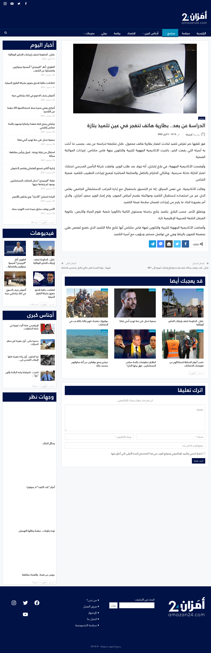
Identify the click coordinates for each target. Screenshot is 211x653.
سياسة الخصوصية (86, 625)
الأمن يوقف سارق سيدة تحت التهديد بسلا (33, 208)
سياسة (186, 33)
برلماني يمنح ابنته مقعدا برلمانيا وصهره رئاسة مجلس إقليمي (31, 125)
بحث (113, 605)
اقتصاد (131, 33)
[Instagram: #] (13, 602)
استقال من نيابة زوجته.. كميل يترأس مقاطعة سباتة (32, 154)
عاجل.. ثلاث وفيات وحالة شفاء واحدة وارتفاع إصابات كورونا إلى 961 (178, 267)
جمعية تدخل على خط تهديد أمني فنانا (36, 139)
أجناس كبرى (151, 33)
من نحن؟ (92, 600)
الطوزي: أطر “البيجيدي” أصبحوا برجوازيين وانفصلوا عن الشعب (34, 68)
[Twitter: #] (25, 602)
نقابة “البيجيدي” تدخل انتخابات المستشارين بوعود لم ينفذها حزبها (32, 182)
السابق (201, 373)
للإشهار (92, 612)
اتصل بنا (92, 618)
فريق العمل (90, 606)
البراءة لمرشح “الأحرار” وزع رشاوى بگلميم (33, 196)
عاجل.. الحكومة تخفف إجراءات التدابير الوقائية (31, 54)
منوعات (90, 33)
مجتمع (171, 33)
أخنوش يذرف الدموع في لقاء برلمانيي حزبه (33, 95)
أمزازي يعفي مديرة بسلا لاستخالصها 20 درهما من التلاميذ (31, 109)
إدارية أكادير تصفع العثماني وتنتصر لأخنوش (33, 168)
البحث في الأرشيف (144, 599)
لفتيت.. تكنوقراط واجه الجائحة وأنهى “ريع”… (21, 373)
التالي (192, 373)
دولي (104, 33)
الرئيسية (201, 33)
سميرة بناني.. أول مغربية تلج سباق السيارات (22, 342)
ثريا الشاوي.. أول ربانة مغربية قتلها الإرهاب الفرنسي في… (23, 358)
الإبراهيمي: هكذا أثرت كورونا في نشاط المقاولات (24, 326)
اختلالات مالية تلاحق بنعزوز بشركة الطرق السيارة (30, 82)
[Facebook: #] (36, 602)
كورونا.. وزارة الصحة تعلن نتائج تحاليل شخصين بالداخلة (86, 267)
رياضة (117, 33)
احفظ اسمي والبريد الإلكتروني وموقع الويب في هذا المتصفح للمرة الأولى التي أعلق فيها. (156, 453)
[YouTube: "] (25, 614)
